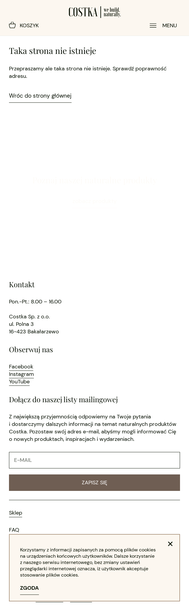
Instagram (21, 374)
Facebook (21, 366)
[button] (170, 544)
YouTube (19, 381)
